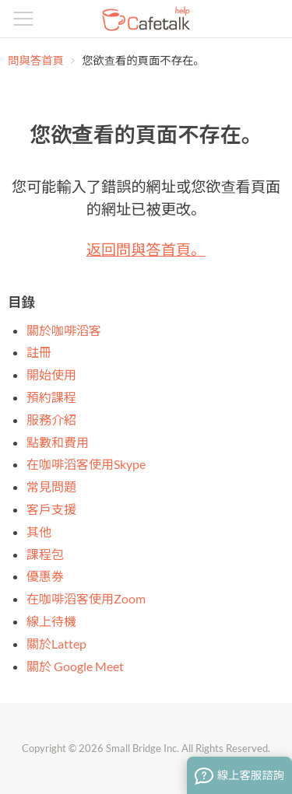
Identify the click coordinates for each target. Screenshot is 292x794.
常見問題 (51, 486)
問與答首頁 (36, 60)
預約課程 (51, 397)
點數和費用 (57, 442)
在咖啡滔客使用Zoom (86, 598)
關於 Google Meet (75, 666)
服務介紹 (51, 419)
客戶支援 (51, 509)
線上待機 (51, 621)
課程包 (45, 554)
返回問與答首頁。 (146, 249)
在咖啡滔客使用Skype (86, 463)
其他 (38, 531)
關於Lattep (56, 643)
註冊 (38, 352)
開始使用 (51, 374)
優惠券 (45, 575)
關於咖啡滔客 (63, 330)
